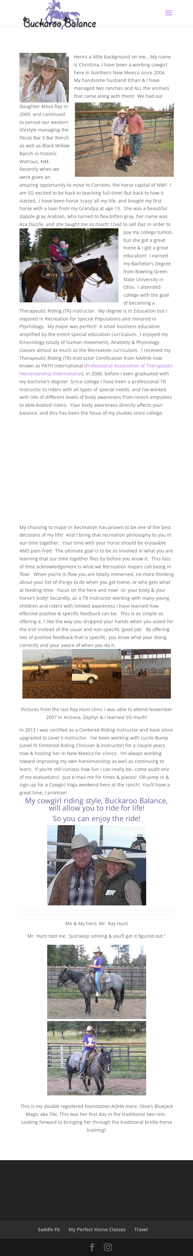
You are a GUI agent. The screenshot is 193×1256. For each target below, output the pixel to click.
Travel (141, 1229)
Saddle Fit (49, 1229)
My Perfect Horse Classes (97, 1229)
